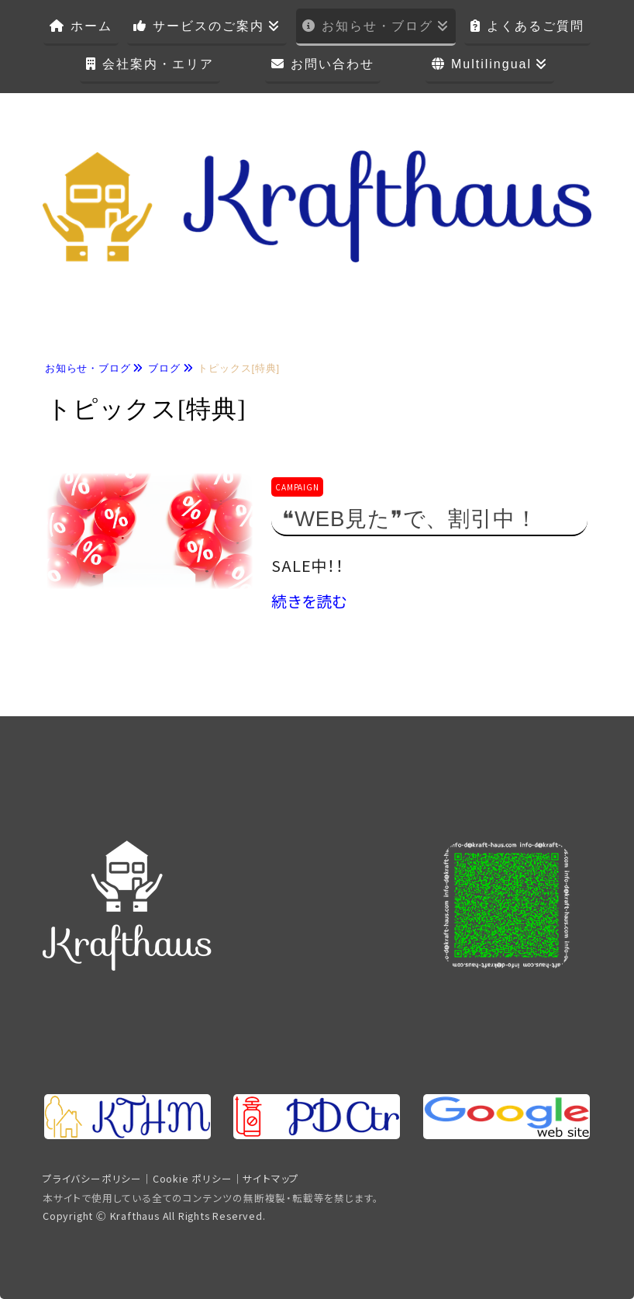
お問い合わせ (332, 64)
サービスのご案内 (208, 26)
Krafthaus (135, 1215)
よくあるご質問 (535, 26)
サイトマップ (271, 1178)
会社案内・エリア (158, 64)
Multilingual (491, 64)
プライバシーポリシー (92, 1178)
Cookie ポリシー (193, 1178)
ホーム (91, 26)
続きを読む (309, 601)
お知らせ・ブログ (377, 26)
